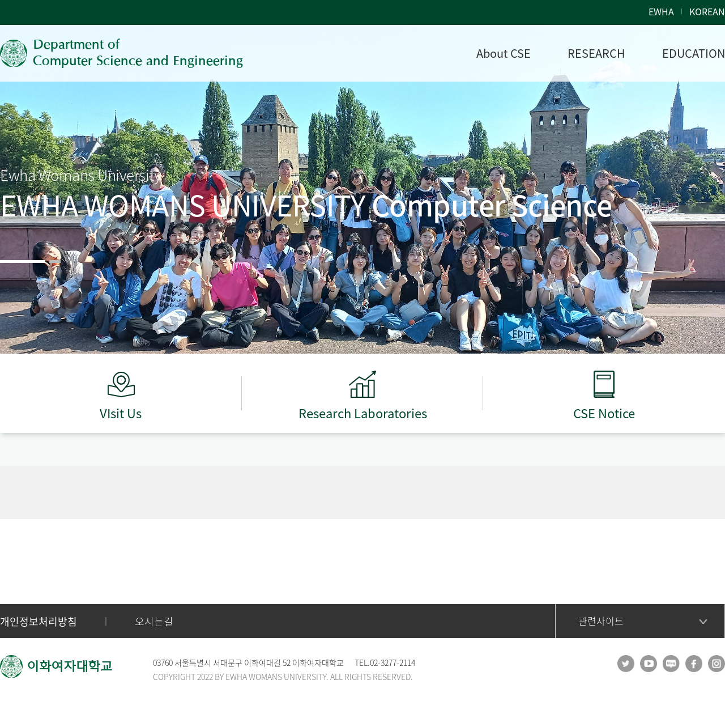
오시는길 (154, 621)
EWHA (661, 11)
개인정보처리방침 (38, 621)
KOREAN (707, 11)
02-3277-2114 (392, 662)
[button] (22, 261)
